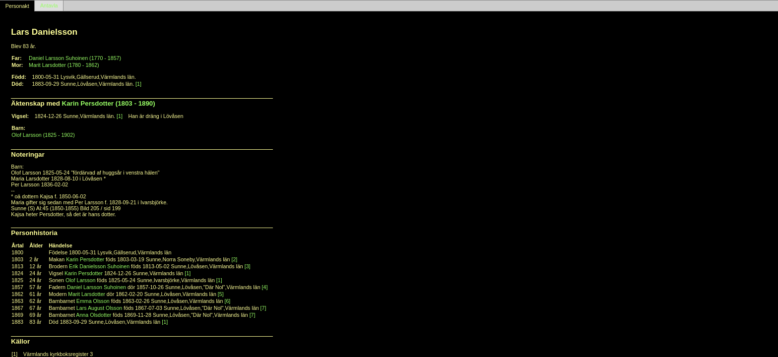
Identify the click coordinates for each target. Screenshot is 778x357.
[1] (138, 84)
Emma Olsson (93, 301)
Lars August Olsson (99, 308)
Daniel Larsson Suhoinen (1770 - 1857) (75, 58)
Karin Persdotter (85, 259)
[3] (248, 266)
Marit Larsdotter (86, 294)
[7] (263, 308)
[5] (221, 294)
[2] (234, 259)
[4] (265, 287)
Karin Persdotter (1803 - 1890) (108, 103)
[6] (227, 301)
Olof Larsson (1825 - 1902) (42, 135)
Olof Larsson (80, 280)
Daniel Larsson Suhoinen (96, 287)
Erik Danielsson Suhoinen (99, 266)
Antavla (49, 6)
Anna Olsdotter (93, 315)
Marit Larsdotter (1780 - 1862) (64, 65)
